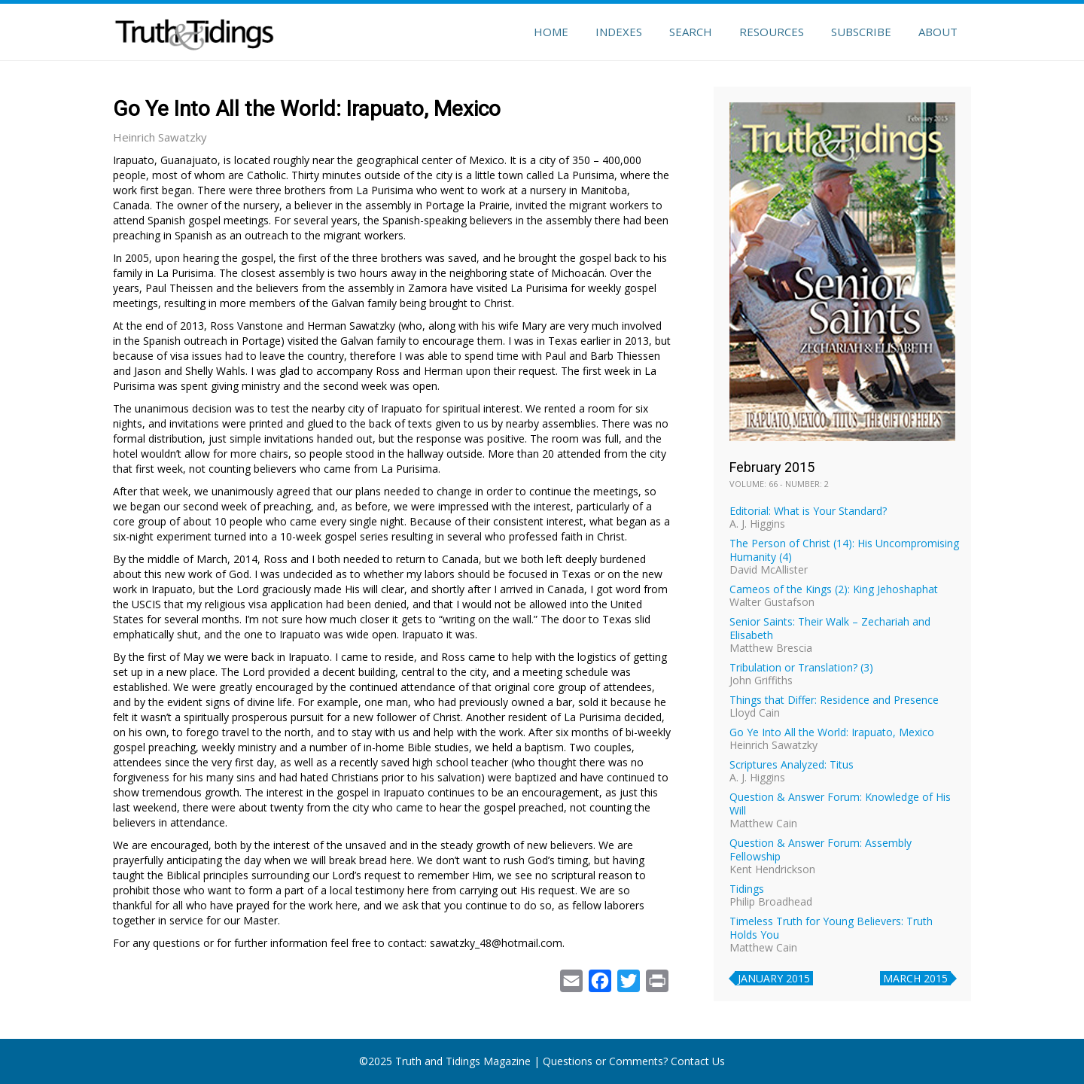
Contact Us (698, 1061)
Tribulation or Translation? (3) (801, 667)
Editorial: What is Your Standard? (808, 511)
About (938, 31)
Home (551, 31)
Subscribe (861, 31)
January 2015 (774, 978)
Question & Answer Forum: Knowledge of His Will (840, 804)
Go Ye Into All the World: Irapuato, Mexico (831, 732)
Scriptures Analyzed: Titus (791, 764)
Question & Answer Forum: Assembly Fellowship (820, 849)
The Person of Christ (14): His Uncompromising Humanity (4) (844, 550)
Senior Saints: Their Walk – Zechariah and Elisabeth (829, 628)
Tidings (746, 889)
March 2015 (915, 978)
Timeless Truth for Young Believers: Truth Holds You (831, 928)
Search (690, 31)
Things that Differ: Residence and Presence (834, 700)
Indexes (618, 31)
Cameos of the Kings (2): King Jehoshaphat (833, 589)
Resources (771, 31)
